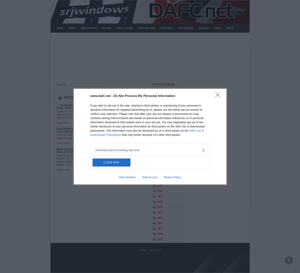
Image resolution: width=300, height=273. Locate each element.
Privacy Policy (172, 177)
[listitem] (150, 150)
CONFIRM (111, 162)
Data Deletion (127, 177)
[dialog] (150, 136)
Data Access (149, 177)
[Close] (219, 96)
